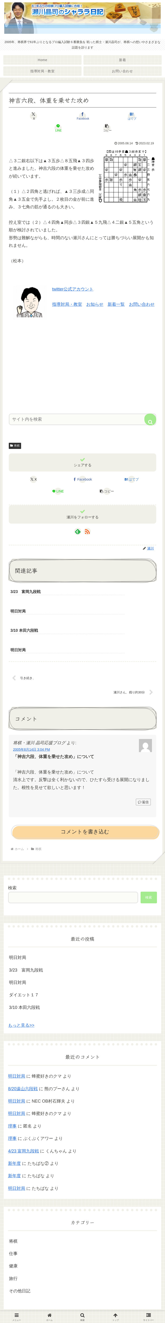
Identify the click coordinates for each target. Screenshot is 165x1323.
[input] (82, 419)
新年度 (14, 1126)
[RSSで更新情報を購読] (87, 531)
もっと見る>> (21, 988)
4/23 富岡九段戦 (23, 1113)
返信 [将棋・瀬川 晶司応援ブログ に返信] (143, 765)
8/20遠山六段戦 (23, 1051)
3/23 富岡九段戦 (26, 932)
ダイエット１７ (24, 957)
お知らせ (94, 304)
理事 (12, 1088)
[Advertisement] (82, 364)
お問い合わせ (142, 304)
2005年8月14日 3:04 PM (31, 712)
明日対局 (17, 920)
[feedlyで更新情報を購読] (78, 531)
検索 (12, 850)
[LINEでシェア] (58, 128)
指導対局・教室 (67, 304)
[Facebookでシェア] (82, 116)
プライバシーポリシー (82, 1307)
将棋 (15, 445)
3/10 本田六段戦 (24, 970)
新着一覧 (116, 304)
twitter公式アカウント (72, 289)
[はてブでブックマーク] (132, 116)
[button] (107, 128)
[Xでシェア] (33, 116)
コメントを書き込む (85, 794)
